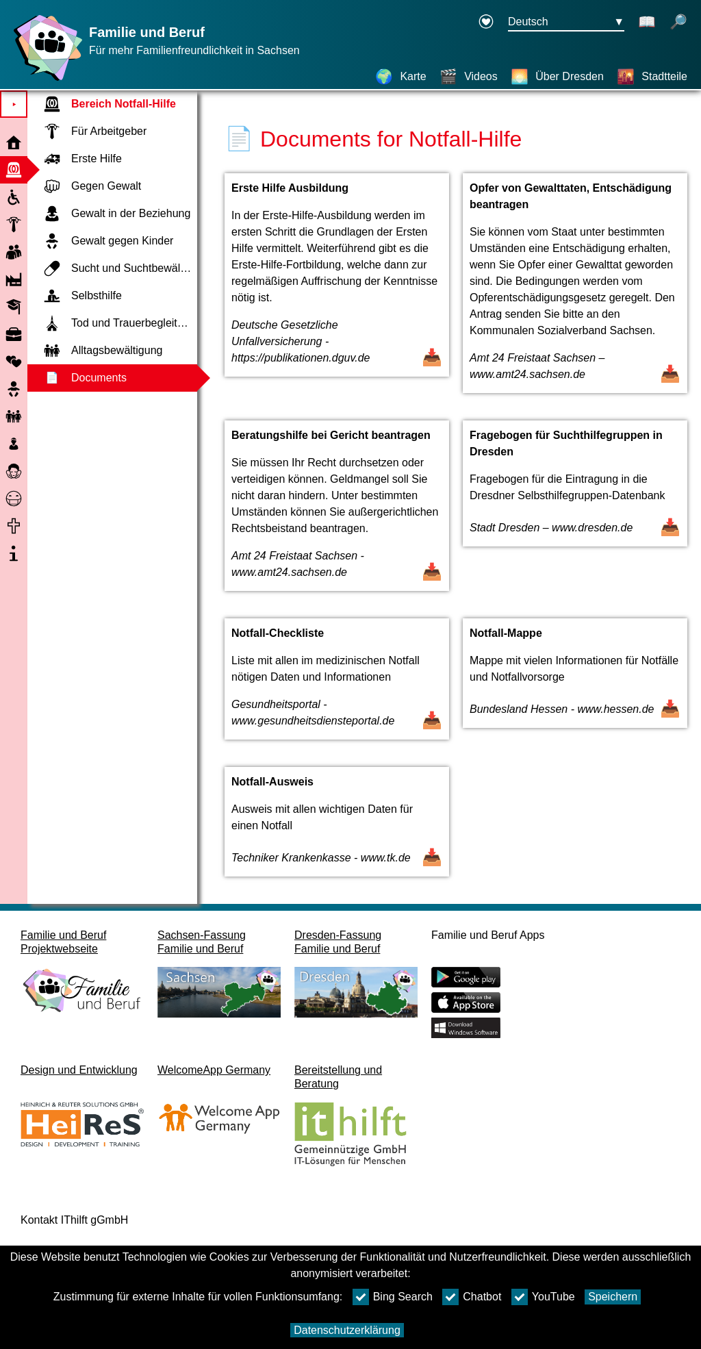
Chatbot (471, 1297)
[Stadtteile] (652, 76)
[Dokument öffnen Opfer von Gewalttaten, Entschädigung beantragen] (575, 290)
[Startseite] (44, 80)
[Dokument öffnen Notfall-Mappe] (575, 685)
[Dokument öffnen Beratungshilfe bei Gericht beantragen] (337, 512)
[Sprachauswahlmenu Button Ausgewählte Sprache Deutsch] (566, 22)
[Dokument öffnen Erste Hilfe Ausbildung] (337, 290)
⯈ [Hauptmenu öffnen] (14, 104)
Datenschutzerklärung (347, 1330)
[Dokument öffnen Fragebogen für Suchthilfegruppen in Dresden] (575, 512)
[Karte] (400, 76)
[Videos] (468, 76)
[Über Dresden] (557, 76)
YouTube (543, 1297)
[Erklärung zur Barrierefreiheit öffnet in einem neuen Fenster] (486, 22)
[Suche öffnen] (678, 22)
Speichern (612, 1296)
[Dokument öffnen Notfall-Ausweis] (337, 828)
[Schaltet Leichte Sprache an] (647, 22)
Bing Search (393, 1297)
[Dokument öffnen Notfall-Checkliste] (337, 685)
